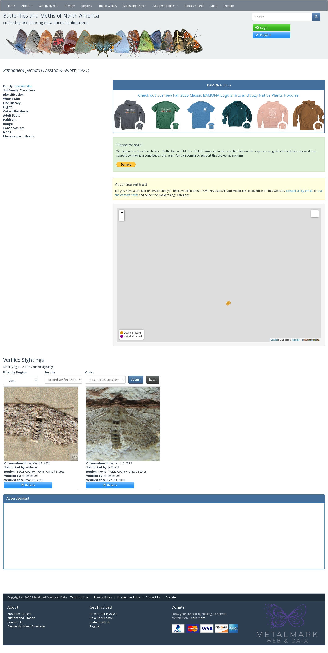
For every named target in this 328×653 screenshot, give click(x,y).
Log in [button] (261, 28)
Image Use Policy (129, 597)
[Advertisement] (164, 535)
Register (95, 626)
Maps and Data (135, 6)
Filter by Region (15, 372)
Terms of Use (79, 597)
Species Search (194, 6)
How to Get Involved (103, 614)
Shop (213, 6)
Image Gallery (107, 6)
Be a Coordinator (101, 618)
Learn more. (197, 618)
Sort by (50, 372)
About (26, 6)
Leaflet (274, 340)
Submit (136, 379)
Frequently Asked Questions (26, 626)
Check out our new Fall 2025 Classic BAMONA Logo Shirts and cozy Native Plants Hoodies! (218, 95)
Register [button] (263, 35)
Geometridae (23, 86)
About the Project (19, 614)
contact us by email (299, 191)
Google (295, 340)
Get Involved (49, 6)
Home (11, 6)
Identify (70, 6)
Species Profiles (165, 6)
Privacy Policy (103, 597)
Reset (153, 379)
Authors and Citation (21, 618)
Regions (86, 6)
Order (89, 372)
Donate (229, 6)
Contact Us (153, 597)
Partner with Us (100, 622)
